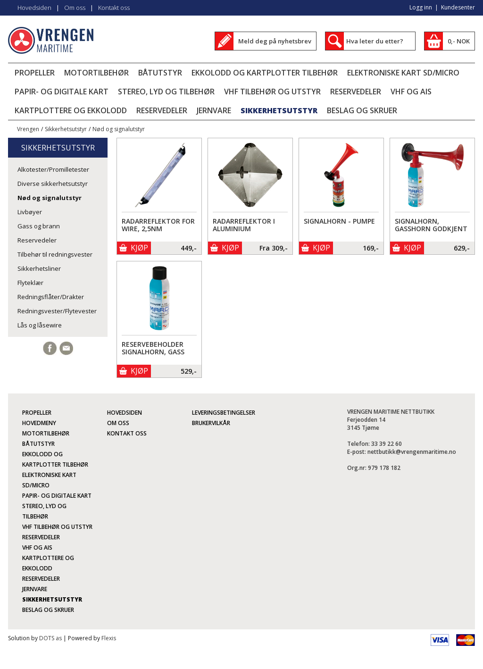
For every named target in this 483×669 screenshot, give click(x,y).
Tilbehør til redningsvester (54, 254)
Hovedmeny (39, 423)
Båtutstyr (160, 72)
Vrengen (28, 129)
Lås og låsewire (39, 325)
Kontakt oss (114, 7)
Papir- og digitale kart (61, 91)
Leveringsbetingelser (223, 413)
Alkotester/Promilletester (53, 169)
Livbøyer (29, 212)
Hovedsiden (34, 7)
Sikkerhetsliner (39, 268)
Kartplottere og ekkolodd (71, 110)
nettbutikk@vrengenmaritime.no (411, 452)
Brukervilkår (211, 423)
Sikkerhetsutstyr (279, 110)
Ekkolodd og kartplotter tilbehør (265, 72)
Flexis (108, 638)
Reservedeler (355, 91)
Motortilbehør (96, 72)
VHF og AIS (411, 91)
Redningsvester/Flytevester (57, 311)
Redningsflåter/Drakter (50, 297)
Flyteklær (30, 282)
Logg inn (420, 7)
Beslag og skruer (362, 110)
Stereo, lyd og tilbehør (166, 91)
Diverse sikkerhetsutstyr (52, 183)
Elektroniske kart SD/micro (403, 72)
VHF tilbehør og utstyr (272, 91)
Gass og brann (38, 226)
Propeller (35, 72)
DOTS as (50, 638)
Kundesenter (458, 7)
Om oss (74, 7)
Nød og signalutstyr (118, 129)
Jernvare (214, 110)
